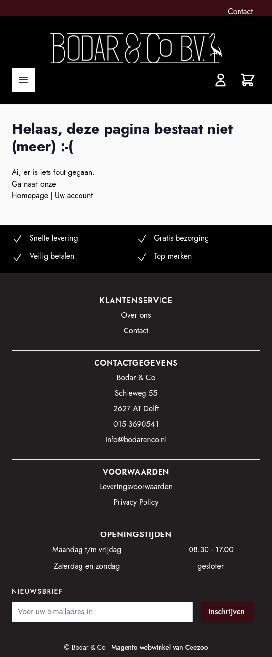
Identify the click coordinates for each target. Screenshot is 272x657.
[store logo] (136, 48)
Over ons (136, 315)
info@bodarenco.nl (136, 439)
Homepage (31, 195)
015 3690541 (136, 424)
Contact (240, 11)
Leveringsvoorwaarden (136, 486)
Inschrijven (226, 611)
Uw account (74, 195)
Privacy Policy (136, 502)
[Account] (220, 80)
